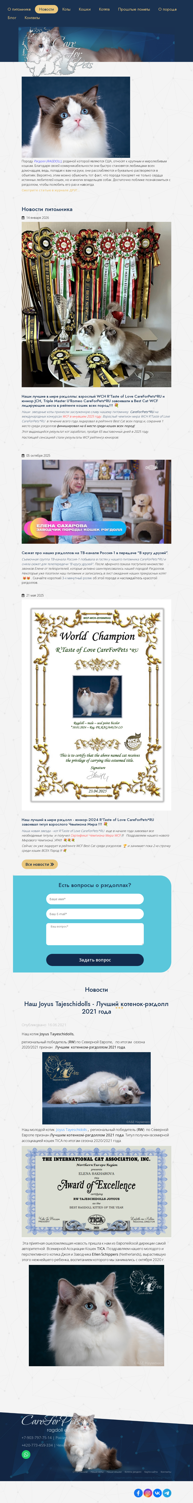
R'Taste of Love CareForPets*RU (81, 831)
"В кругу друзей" (80, 564)
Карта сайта (151, 1471)
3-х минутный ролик (76, 578)
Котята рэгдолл (133, 1471)
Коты (66, 9)
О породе (167, 9)
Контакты (32, 18)
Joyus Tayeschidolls (72, 1129)
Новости (46, 9)
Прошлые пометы (134, 9)
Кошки (85, 9)
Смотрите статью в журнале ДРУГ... (51, 190)
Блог (12, 18)
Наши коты (97, 1471)
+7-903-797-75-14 (37, 1437)
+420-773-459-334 (37, 1445)
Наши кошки (114, 1471)
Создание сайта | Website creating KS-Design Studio (143, 1477)
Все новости (39, 864)
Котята (104, 9)
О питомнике (19, 9)
